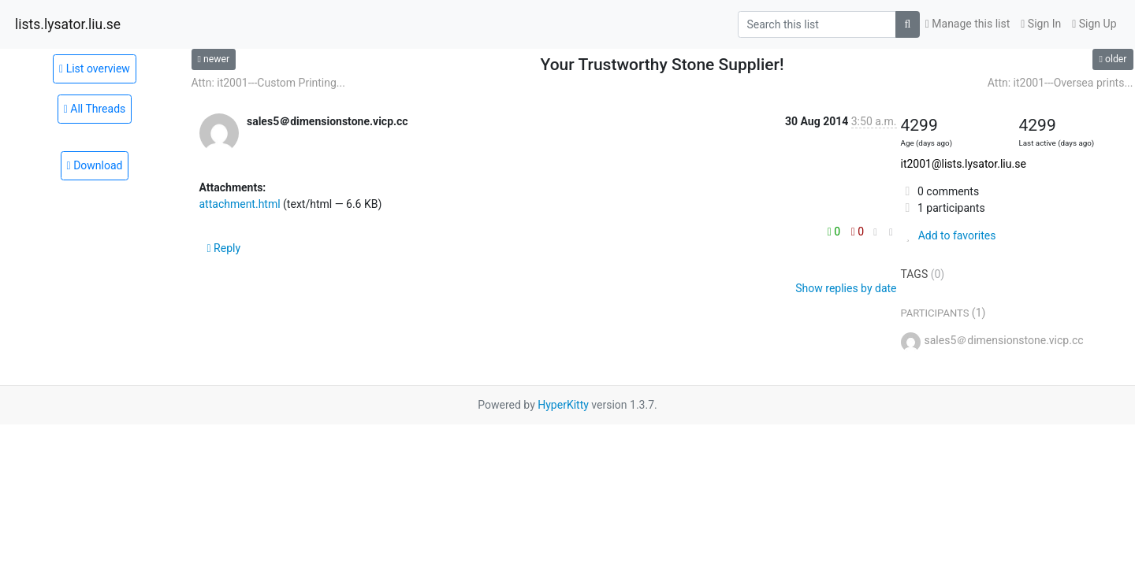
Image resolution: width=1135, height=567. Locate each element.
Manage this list (967, 23)
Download (95, 165)
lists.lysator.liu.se (68, 24)
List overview (94, 68)
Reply (224, 248)
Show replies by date (845, 288)
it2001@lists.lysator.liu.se (963, 164)
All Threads (95, 108)
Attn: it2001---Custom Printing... (268, 82)
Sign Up (1094, 23)
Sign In (1041, 23)
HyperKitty (563, 404)
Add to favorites (948, 235)
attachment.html (240, 204)
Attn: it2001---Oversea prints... (1060, 82)
